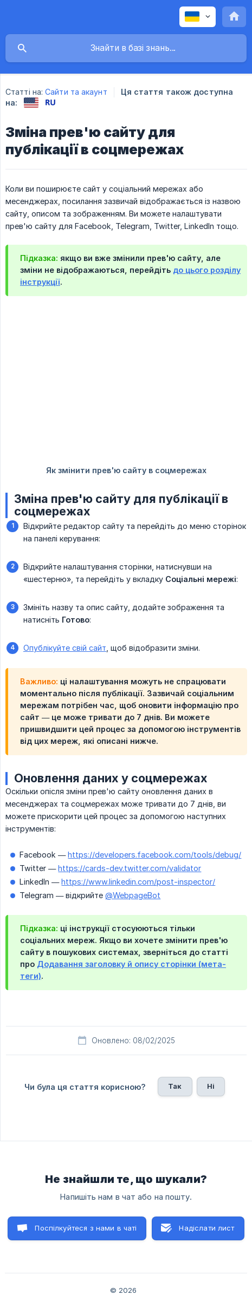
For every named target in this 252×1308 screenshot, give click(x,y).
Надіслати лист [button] (206, 1228)
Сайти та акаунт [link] (76, 91)
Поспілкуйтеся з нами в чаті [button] (86, 1228)
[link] (31, 102)
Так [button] (175, 1086)
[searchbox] (126, 48)
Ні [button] (211, 1086)
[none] (197, 16)
